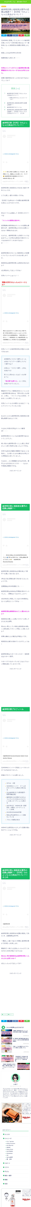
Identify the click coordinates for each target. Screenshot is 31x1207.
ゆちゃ (4, 927)
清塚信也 (5, 342)
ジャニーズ (8, 1138)
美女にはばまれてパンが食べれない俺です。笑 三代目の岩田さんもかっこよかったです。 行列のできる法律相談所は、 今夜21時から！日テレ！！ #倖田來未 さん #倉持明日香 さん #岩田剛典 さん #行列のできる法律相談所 (15, 335)
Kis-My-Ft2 (10, 1145)
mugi (4, 181)
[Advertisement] (15, 487)
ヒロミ (4, 564)
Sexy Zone (10, 1149)
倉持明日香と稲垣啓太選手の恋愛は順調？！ (17, 104)
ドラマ (7, 1167)
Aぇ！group (10, 1141)
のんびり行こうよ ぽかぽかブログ (15, 1)
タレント (11, 1014)
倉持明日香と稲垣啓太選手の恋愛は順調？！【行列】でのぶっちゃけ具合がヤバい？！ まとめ (17, 111)
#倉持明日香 (6, 924)
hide (18, 88)
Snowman (10, 1153)
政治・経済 (8, 1175)
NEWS (8, 1147)
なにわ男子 (10, 1157)
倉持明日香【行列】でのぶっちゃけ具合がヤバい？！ (17, 94)
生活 (6, 1183)
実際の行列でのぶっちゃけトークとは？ (18, 98)
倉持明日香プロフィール (14, 107)
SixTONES (10, 1151)
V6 (7, 1155)
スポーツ (7, 1163)
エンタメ (3, 6)
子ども (7, 1171)
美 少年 (9, 1159)
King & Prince (11, 1143)
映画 (6, 1179)
